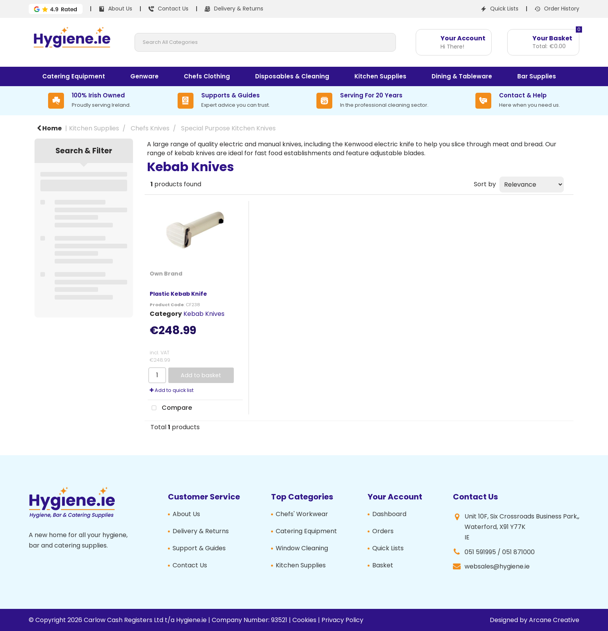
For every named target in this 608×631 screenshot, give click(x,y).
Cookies (304, 619)
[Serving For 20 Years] (372, 100)
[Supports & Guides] (224, 100)
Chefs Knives (150, 128)
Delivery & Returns (201, 531)
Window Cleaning (302, 548)
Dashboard (389, 514)
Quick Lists (388, 548)
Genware (144, 76)
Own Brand (166, 273)
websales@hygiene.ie (497, 566)
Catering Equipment (73, 76)
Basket (382, 565)
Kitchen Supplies (380, 76)
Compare (170, 408)
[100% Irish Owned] (89, 100)
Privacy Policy (342, 619)
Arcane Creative (554, 619)
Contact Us (190, 565)
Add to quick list (171, 390)
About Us (186, 514)
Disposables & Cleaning (292, 76)
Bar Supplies (536, 76)
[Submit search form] (386, 42)
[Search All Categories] (265, 42)
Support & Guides (199, 548)
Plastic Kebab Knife (178, 294)
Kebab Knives (204, 313)
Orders (383, 531)
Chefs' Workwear (302, 514)
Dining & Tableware (462, 76)
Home (49, 128)
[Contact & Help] (517, 100)
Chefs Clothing (207, 76)
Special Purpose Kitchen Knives (228, 128)
